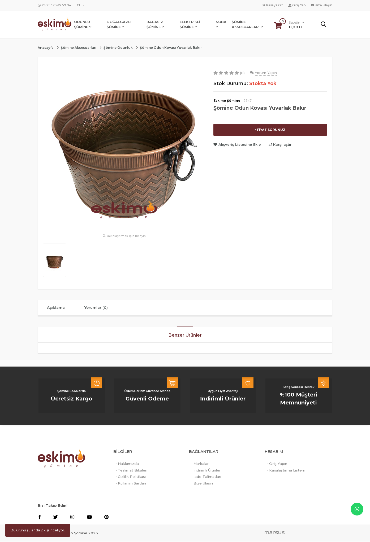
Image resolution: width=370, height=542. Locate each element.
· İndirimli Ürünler (206, 471)
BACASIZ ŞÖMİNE (155, 25)
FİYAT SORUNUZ (270, 130)
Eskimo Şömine (226, 101)
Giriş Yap (297, 5)
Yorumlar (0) (100, 308)
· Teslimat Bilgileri (131, 471)
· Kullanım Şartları (131, 484)
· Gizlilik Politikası (131, 477)
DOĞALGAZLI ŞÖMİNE (119, 25)
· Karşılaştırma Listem (286, 471)
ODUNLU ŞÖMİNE (83, 25)
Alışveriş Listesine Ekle (237, 144)
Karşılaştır (280, 144)
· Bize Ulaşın (202, 484)
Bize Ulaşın (321, 5)
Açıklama (57, 308)
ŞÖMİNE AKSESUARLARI (247, 25)
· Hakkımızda (127, 464)
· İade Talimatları (206, 477)
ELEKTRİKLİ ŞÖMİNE (190, 25)
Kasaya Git (273, 5)
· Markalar (200, 464)
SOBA (221, 25)
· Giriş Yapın (277, 464)
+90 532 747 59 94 (54, 5)
